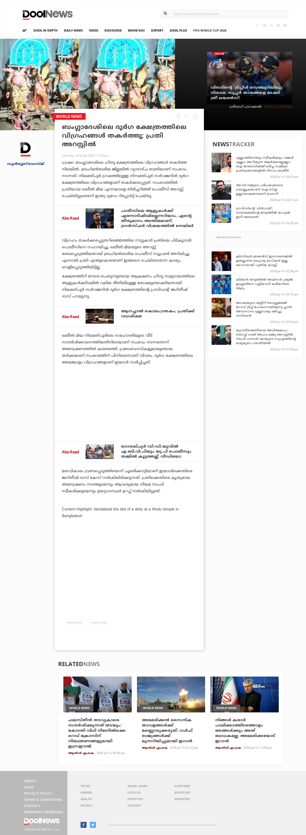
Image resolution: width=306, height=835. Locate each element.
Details (86, 805)
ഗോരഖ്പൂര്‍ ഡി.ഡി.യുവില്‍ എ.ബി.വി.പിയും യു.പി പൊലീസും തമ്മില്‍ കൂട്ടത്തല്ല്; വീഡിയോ (156, 451)
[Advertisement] (129, 416)
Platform (182, 786)
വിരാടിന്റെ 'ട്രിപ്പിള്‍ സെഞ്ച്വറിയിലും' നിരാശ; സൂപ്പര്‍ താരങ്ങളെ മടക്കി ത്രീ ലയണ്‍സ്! (247, 93)
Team (28, 787)
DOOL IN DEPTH (45, 30)
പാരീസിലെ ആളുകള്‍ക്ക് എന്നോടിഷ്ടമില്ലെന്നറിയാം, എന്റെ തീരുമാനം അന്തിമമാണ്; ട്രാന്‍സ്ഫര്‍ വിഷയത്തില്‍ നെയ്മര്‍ (157, 218)
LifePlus (134, 793)
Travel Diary (137, 786)
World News (99, 622)
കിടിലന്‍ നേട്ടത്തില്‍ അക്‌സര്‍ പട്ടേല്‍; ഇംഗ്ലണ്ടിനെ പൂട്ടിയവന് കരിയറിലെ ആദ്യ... (264, 284)
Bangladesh (74, 622)
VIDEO (93, 30)
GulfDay (134, 805)
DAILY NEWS (73, 30)
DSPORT (157, 30)
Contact (32, 805)
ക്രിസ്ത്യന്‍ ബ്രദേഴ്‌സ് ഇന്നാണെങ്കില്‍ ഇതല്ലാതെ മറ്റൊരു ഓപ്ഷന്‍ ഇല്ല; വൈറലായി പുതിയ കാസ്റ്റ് (264, 261)
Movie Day (182, 793)
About (30, 781)
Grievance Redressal (44, 812)
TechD (85, 786)
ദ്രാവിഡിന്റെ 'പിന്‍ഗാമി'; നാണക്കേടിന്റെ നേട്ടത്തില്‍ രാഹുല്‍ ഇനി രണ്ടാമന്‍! (263, 213)
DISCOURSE (113, 30)
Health (86, 799)
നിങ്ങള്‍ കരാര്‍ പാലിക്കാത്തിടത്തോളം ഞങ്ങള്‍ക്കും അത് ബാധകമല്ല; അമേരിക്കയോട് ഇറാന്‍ (245, 731)
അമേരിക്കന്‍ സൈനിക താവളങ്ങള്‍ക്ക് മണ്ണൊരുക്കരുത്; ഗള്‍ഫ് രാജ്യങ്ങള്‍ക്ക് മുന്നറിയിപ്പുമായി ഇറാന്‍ (167, 731)
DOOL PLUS (178, 30)
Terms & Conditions (43, 799)
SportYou (135, 799)
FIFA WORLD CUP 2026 (213, 28)
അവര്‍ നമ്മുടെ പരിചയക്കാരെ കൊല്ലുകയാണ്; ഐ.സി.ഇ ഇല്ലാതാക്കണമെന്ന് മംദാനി (259, 190)
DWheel (87, 793)
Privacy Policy (38, 793)
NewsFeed (182, 799)
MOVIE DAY (136, 30)
